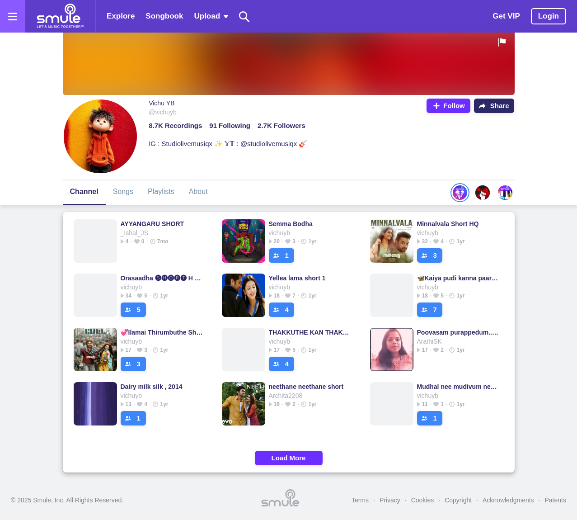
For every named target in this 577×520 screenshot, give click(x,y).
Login (548, 16)
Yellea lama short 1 (297, 278)
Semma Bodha (291, 223)
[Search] (244, 16)
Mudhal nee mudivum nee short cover (458, 386)
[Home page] (60, 16)
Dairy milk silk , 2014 (152, 386)
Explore (121, 16)
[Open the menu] (12, 16)
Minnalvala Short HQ (448, 223)
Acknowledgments (508, 500)
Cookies (422, 500)
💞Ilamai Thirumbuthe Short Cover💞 (162, 332)
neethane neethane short (306, 386)
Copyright (458, 500)
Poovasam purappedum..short (458, 332)
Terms (360, 500)
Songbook (164, 16)
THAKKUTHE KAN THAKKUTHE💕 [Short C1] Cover (310, 332)
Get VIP (506, 16)
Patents (555, 500)
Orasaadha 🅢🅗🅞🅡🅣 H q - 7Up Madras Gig (162, 278)
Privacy (390, 500)
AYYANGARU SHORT (152, 223)
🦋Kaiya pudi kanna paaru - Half (458, 278)
